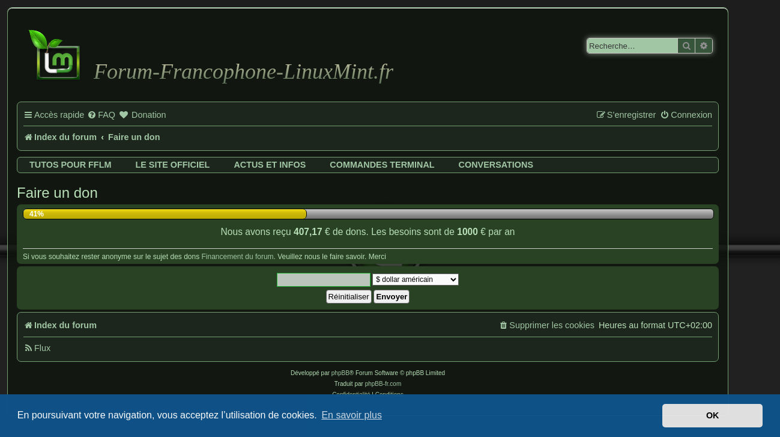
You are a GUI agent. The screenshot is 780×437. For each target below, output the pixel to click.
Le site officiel (172, 165)
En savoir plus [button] (351, 415)
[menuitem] (101, 115)
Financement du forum (238, 256)
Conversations (496, 165)
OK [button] (712, 415)
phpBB (340, 373)
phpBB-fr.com (383, 383)
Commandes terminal (382, 165)
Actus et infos (270, 165)
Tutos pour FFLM (70, 165)
